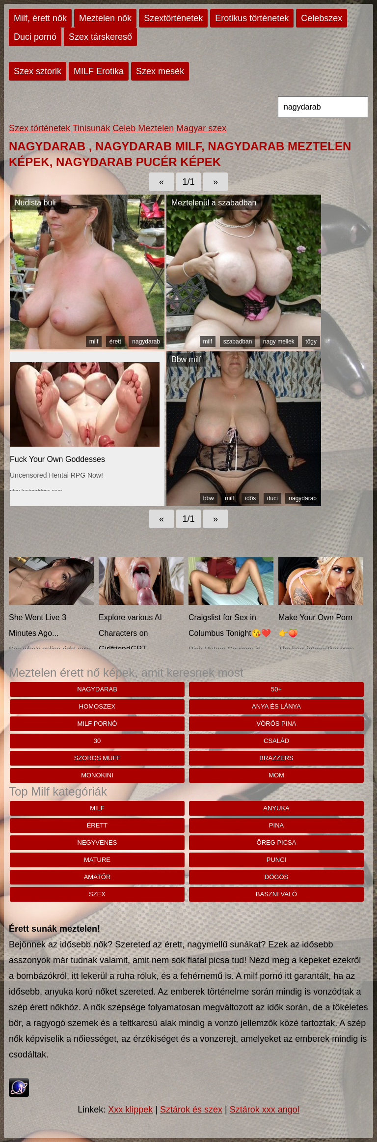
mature (97, 859)
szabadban (237, 341)
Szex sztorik (37, 71)
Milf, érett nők (40, 18)
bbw (208, 498)
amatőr (97, 877)
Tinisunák (91, 128)
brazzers (276, 758)
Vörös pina (276, 723)
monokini (97, 775)
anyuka (276, 808)
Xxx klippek (130, 1109)
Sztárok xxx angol (264, 1109)
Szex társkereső (100, 37)
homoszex (97, 706)
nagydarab (146, 341)
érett (115, 341)
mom (276, 775)
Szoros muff (97, 758)
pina (276, 825)
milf (94, 341)
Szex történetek (39, 128)
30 (97, 740)
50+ (276, 689)
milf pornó (97, 723)
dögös (276, 877)
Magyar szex (201, 128)
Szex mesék (160, 71)
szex (97, 894)
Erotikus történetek (252, 18)
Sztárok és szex (191, 1109)
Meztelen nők (105, 18)
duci (272, 498)
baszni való (276, 894)
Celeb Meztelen (143, 128)
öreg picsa (276, 842)
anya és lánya (276, 706)
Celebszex (321, 18)
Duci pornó (35, 37)
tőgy (311, 341)
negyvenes (97, 842)
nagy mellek (279, 341)
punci (276, 859)
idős (250, 498)
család (276, 740)
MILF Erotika (99, 71)
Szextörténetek (173, 18)
